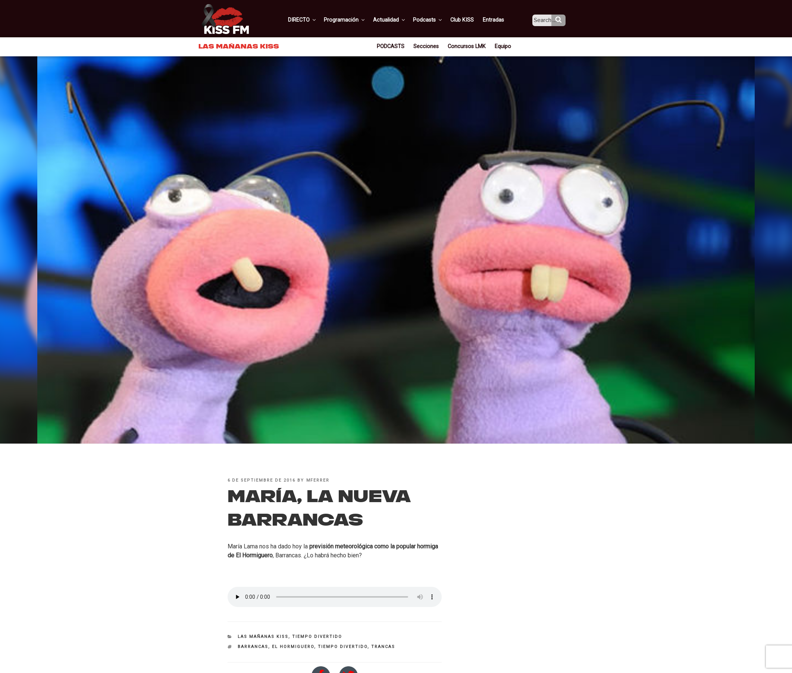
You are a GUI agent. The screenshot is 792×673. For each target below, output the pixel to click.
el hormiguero (293, 646)
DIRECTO (314, 20)
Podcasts (435, 20)
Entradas (498, 20)
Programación (355, 20)
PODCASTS (393, 46)
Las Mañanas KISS (263, 636)
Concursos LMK (466, 46)
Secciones (427, 46)
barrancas (253, 646)
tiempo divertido (342, 646)
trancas (383, 646)
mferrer (318, 480)
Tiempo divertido (317, 636)
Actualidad (398, 20)
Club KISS (468, 20)
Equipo (501, 46)
